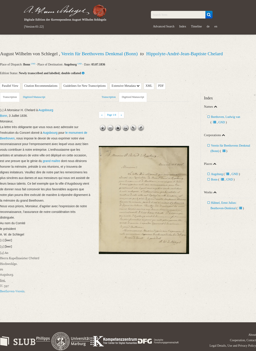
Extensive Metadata (126, 85)
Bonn (214, 179)
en (215, 26)
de (208, 26)
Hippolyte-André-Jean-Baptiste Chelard (184, 53)
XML (148, 85)
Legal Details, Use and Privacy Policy (233, 345)
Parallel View (10, 85)
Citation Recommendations (41, 85)
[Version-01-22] (34, 26)
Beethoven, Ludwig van (225, 117)
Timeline (196, 26)
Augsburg (217, 174)
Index (182, 26)
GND (33, 64)
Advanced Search (163, 26)
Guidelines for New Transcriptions (84, 85)
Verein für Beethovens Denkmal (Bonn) (100, 53)
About (252, 334)
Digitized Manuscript (34, 97)
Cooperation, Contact (243, 340)
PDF (161, 85)
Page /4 (111, 114)
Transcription (10, 97)
